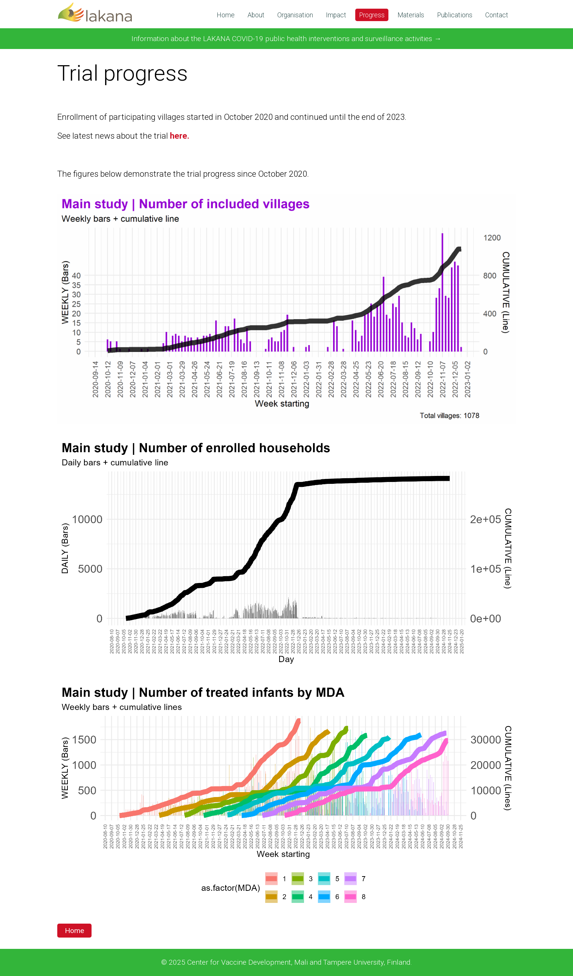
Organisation (295, 15)
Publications (454, 15)
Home (226, 15)
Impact (336, 15)
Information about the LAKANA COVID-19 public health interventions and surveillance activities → (286, 38)
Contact (496, 15)
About (256, 15)
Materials (410, 15)
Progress (372, 15)
